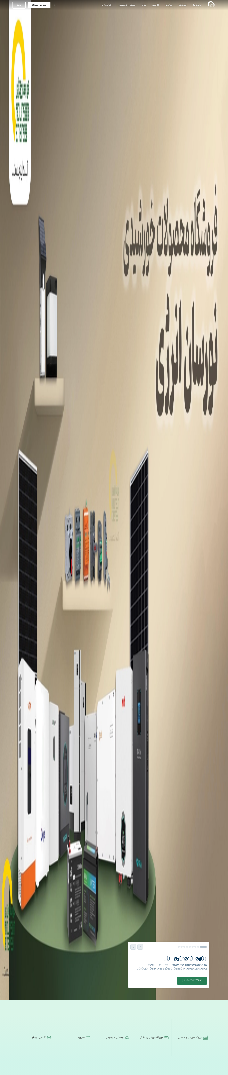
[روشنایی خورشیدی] (114, 1037)
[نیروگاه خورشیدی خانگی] (153, 1037)
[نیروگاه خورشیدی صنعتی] (192, 1037)
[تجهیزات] (75, 1037)
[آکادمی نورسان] (35, 1037)
